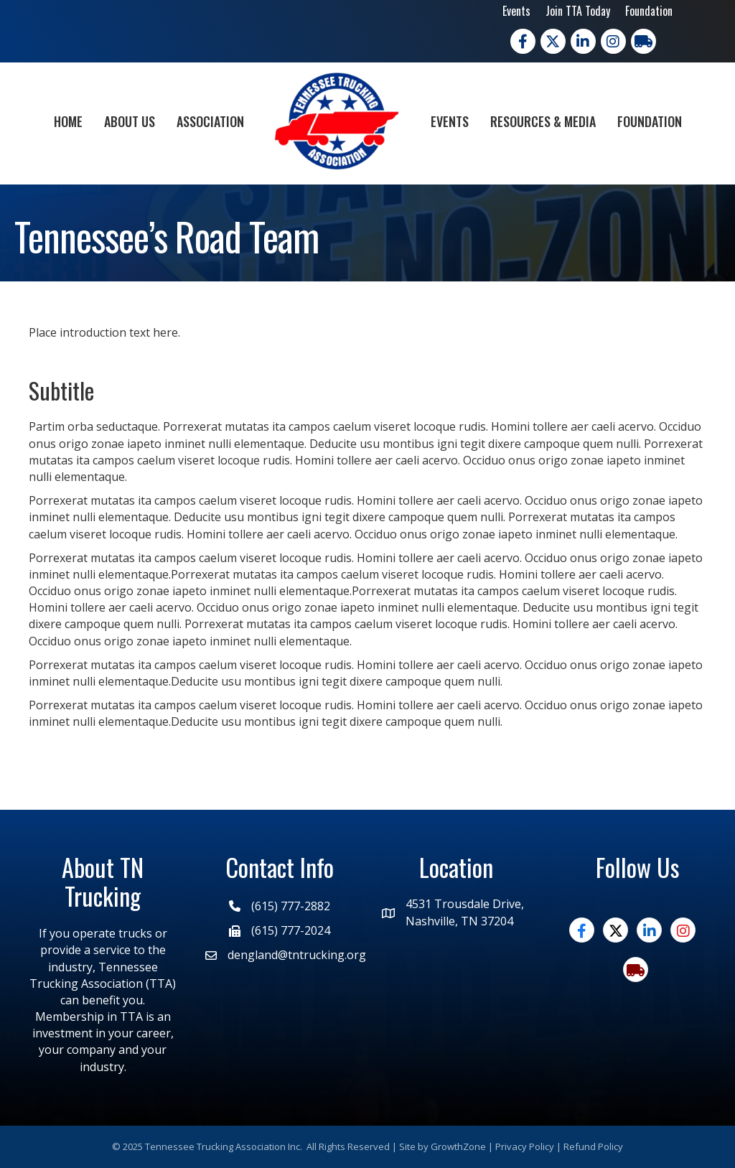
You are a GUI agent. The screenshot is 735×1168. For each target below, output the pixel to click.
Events (516, 11)
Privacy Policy (524, 1146)
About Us (129, 121)
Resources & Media (543, 121)
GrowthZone (458, 1146)
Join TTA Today (578, 11)
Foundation (649, 11)
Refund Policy (593, 1146)
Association (210, 121)
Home (68, 121)
